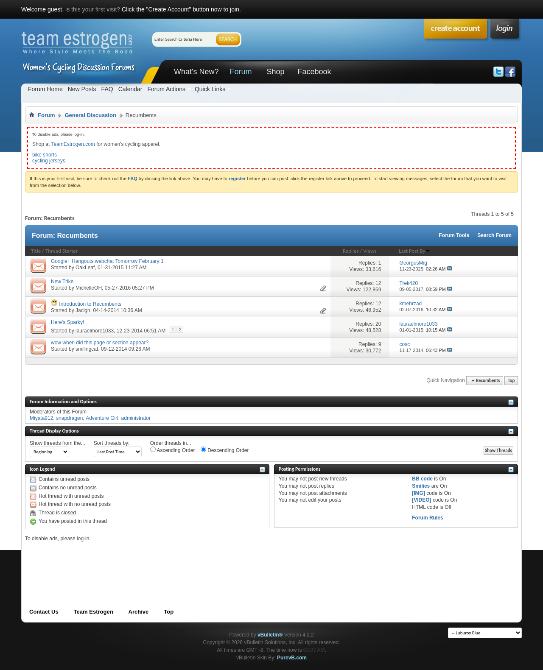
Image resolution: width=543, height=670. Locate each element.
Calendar (130, 89)
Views (369, 251)
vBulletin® (270, 635)
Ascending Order (172, 450)
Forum (241, 71)
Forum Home (45, 89)
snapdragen (69, 418)
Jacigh (83, 310)
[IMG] (418, 493)
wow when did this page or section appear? (99, 343)
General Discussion (90, 115)
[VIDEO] (421, 500)
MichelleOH (89, 288)
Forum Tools (454, 235)
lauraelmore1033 (95, 331)
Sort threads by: (112, 443)
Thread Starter (61, 251)
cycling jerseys (48, 161)
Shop (275, 71)
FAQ (107, 89)
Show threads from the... (57, 443)
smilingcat (87, 349)
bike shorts (44, 155)
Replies (351, 251)
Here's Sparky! (67, 322)
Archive (139, 612)
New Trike (62, 282)
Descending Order (225, 450)
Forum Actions (166, 89)
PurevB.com (292, 658)
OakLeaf (85, 268)
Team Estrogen (93, 612)
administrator (136, 418)
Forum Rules (427, 518)
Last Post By (414, 251)
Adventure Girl (102, 418)
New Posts (82, 89)
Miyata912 (41, 418)
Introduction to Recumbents (90, 304)
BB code (422, 479)
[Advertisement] (179, 561)
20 (378, 324)
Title (36, 251)
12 (378, 283)
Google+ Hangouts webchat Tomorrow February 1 (107, 261)
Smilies (421, 486)
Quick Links (210, 89)
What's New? (196, 71)
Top (511, 380)
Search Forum (494, 235)
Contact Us (44, 612)
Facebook (314, 71)
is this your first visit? (92, 9)
